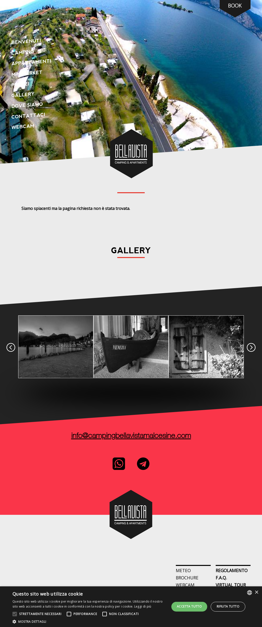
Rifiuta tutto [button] (228, 606)
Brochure (187, 578)
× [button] (256, 592)
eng (33, 18)
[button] (88, 621)
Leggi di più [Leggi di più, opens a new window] (142, 606)
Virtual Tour (231, 585)
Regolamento (232, 570)
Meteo (183, 570)
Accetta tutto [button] (189, 606)
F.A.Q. (221, 578)
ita (13, 18)
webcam (185, 585)
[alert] (131, 606)
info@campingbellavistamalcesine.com (131, 436)
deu (22, 18)
